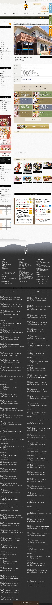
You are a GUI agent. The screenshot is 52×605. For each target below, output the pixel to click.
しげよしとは (3, 182)
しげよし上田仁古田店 (3, 575)
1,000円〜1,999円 (4, 102)
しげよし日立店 (2, 496)
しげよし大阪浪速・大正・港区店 (32, 297)
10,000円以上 (3, 112)
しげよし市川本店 (2, 463)
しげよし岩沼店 (2, 354)
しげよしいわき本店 (3, 366)
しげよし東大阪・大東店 (30, 308)
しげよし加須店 (2, 461)
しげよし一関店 (2, 324)
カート (2, 193)
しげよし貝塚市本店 (30, 339)
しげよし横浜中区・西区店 (4, 409)
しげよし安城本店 (2, 529)
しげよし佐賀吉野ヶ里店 (30, 543)
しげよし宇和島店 (29, 501)
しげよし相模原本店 (3, 425)
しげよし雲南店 (29, 466)
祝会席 (2, 40)
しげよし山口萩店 (29, 480)
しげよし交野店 (29, 342)
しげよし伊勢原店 (2, 436)
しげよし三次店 (29, 452)
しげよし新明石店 (29, 381)
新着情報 (2, 178)
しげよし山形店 (2, 338)
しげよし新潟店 (2, 584)
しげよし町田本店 (2, 400)
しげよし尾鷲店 (2, 551)
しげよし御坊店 (29, 411)
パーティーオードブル (4, 48)
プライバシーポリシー (4, 172)
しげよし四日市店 (2, 555)
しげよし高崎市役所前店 (3, 484)
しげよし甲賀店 (29, 397)
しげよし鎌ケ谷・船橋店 (3, 470)
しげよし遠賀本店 (29, 527)
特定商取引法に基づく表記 (41, 279)
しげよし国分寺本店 (3, 393)
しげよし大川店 (29, 518)
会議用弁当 (3, 46)
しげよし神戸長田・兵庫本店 (31, 369)
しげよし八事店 (2, 522)
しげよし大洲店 (29, 496)
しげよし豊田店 (2, 531)
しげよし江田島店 (29, 441)
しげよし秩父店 (2, 454)
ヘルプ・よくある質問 (4, 191)
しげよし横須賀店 (2, 428)
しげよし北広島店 (29, 450)
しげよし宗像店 (29, 541)
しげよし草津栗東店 (30, 402)
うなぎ (2, 52)
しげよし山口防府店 (30, 485)
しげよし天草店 (29, 557)
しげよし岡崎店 (2, 524)
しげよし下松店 (29, 473)
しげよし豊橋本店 (2, 509)
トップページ (40, 17)
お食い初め (3, 71)
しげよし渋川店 (2, 482)
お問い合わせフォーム (6, 281)
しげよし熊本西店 (29, 550)
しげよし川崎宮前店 (3, 421)
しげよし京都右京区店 (30, 346)
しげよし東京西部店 (3, 386)
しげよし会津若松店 (3, 375)
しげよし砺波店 (2, 598)
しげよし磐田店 (2, 567)
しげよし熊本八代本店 (30, 562)
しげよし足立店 (2, 395)
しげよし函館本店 (2, 313)
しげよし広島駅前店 (30, 445)
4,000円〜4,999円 (4, 108)
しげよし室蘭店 (2, 303)
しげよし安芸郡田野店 (30, 494)
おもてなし (3, 87)
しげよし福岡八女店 (30, 539)
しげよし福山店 (29, 457)
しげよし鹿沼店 (2, 489)
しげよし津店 (2, 553)
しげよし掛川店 (2, 569)
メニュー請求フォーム (4, 199)
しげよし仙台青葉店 (3, 359)
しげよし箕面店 (29, 316)
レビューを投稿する (32, 194)
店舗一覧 (43, 17)
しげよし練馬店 (2, 388)
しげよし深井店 (29, 337)
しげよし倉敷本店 (29, 434)
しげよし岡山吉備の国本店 (31, 429)
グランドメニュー (4, 29)
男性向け (2, 89)
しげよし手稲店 (2, 296)
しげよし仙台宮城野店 (3, 361)
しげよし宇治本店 (29, 344)
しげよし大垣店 (2, 546)
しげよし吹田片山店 (30, 321)
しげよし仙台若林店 (3, 345)
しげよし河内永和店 (30, 328)
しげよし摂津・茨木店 (30, 330)
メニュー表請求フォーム (6, 283)
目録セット (3, 56)
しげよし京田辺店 (29, 350)
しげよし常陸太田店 (3, 498)
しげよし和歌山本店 (30, 413)
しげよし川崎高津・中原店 (4, 423)
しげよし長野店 (2, 577)
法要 (1, 79)
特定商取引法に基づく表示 (5, 189)
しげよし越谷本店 (2, 440)
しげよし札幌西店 (2, 298)
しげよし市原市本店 (3, 475)
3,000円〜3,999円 (4, 106)
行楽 (1, 83)
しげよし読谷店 (29, 585)
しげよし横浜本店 (2, 430)
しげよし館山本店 (2, 468)
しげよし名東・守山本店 (3, 514)
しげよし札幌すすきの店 (3, 310)
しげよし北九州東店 (30, 532)
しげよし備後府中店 (30, 443)
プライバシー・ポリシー (41, 281)
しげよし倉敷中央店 (30, 422)
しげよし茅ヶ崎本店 (3, 414)
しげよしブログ (3, 180)
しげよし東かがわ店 (30, 492)
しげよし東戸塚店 (2, 432)
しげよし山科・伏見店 (30, 360)
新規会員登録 (3, 195)
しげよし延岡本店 (29, 564)
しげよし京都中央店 (30, 354)
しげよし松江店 (29, 471)
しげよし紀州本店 (29, 409)
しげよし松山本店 (29, 503)
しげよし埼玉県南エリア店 (4, 448)
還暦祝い (2, 75)
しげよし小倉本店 (29, 525)
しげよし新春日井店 (3, 516)
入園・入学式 (3, 85)
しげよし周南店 (29, 487)
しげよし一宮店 (2, 537)
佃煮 (1, 58)
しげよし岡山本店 (29, 436)
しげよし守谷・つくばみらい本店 (5, 491)
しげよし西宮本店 (29, 383)
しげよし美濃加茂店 (3, 544)
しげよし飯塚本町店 (30, 520)
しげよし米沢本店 (2, 336)
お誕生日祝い (3, 77)
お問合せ (2, 170)
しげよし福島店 (2, 369)
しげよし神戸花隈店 (30, 390)
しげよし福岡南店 (29, 534)
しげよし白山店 (2, 591)
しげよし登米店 (2, 352)
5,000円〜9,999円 (4, 110)
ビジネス (2, 81)
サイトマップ (3, 176)
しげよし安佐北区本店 (30, 448)
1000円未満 (3, 100)
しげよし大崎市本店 (3, 343)
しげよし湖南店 (29, 395)
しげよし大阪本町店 (30, 335)
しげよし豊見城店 (29, 580)
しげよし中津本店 (29, 546)
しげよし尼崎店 (29, 388)
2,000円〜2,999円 (4, 104)
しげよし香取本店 (2, 477)
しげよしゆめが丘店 (3, 548)
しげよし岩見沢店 (2, 305)
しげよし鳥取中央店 (30, 464)
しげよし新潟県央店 (3, 582)
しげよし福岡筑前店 (30, 512)
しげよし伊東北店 (2, 562)
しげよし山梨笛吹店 (3, 500)
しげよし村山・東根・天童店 (4, 331)
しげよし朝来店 (29, 376)
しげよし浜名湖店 (2, 560)
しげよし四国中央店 (30, 499)
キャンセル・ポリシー (41, 283)
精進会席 (2, 44)
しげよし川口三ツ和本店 (3, 438)
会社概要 (2, 168)
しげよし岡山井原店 (30, 427)
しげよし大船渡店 (2, 322)
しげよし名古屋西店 (3, 539)
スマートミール (3, 62)
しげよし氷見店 (2, 596)
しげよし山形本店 (2, 329)
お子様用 (2, 42)
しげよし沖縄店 (29, 582)
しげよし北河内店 (29, 323)
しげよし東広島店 (29, 459)
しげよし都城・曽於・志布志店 (31, 569)
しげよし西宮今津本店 (30, 367)
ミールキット (3, 60)
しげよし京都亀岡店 (30, 362)
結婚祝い (2, 73)
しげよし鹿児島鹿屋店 (30, 571)
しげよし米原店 (29, 406)
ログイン (2, 197)
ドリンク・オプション (4, 50)
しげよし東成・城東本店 (30, 305)
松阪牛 (2, 54)
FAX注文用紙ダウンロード (5, 201)
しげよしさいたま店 (3, 445)
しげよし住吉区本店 (30, 299)
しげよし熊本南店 (29, 555)
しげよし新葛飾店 (2, 381)
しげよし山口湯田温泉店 (30, 478)
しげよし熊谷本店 (2, 456)
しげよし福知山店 (29, 352)
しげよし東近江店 (29, 404)
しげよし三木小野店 (30, 374)
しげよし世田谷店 (2, 402)
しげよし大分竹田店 (30, 548)
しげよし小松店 (2, 589)
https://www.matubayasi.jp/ (26, 79)
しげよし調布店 (2, 407)
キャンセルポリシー (4, 174)
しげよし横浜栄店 (2, 416)
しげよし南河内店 (29, 314)
